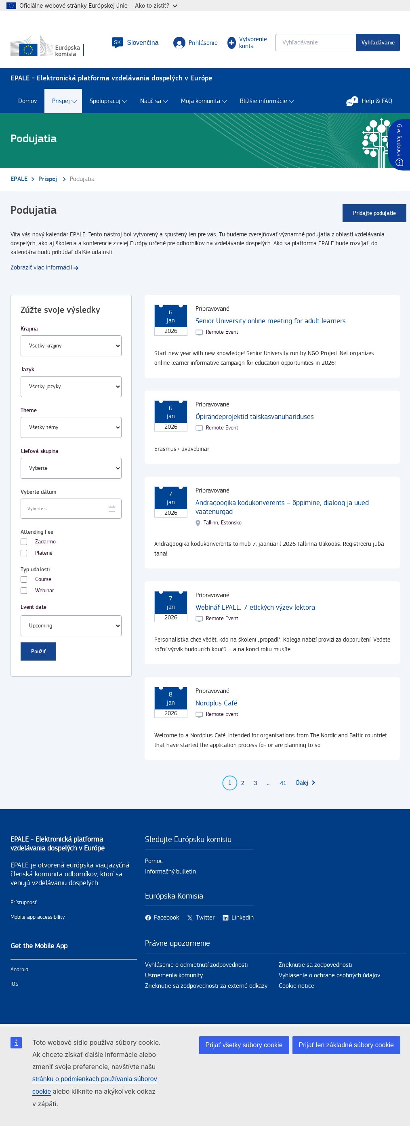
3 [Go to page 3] (255, 783)
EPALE (19, 179)
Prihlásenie (195, 43)
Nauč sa (150, 101)
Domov (27, 101)
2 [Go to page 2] (242, 783)
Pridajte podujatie (374, 213)
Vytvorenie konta (247, 43)
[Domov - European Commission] (56, 46)
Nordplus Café (217, 703)
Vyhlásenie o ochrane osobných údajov (329, 975)
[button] (135, 43)
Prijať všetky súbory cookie (244, 1045)
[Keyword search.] (315, 42)
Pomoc (154, 861)
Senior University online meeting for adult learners (271, 321)
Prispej (61, 101)
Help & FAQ (373, 101)
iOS (14, 984)
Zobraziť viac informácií (41, 268)
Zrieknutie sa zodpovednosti (315, 965)
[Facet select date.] (71, 509)
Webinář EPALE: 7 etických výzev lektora (255, 607)
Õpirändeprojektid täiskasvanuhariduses (255, 417)
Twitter (205, 918)
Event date (33, 607)
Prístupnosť (24, 902)
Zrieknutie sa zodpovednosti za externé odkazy (206, 986)
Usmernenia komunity (174, 975)
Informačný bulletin (170, 872)
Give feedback (399, 140)
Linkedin (242, 918)
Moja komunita (200, 101)
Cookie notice (296, 986)
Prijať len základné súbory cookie (346, 1045)
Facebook (166, 918)
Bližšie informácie (263, 101)
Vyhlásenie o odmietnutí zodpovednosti (196, 965)
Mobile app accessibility (38, 917)
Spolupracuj (105, 101)
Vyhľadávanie (378, 42)
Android (19, 969)
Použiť (38, 651)
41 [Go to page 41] (283, 783)
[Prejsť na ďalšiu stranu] (305, 783)
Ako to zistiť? (156, 5)
